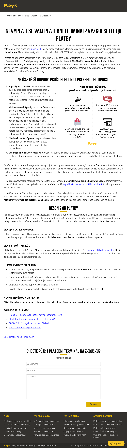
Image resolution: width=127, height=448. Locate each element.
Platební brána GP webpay (105, 431)
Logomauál (21, 435)
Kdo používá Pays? (12, 424)
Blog (27, 15)
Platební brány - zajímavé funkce (107, 421)
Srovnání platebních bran (45, 431)
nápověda (51, 428)
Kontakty (26, 424)
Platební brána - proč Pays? (16, 428)
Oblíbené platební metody (75, 428)
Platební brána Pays (12, 15)
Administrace (39, 435)
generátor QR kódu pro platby (100, 250)
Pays (10, 6)
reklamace (84, 424)
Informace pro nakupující (74, 421)
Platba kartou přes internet (104, 428)
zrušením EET (36, 48)
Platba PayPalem (114, 424)
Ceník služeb (39, 428)
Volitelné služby (100, 435)
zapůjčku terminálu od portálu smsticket (82, 184)
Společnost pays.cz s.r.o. (14, 421)
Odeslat (93, 404)
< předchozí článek (13, 336)
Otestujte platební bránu (44, 424)
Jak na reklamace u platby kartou (25, 327)
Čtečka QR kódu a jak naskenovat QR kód (29, 323)
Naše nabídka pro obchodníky (47, 421)
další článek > (30, 336)
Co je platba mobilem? (73, 431)
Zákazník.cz (104, 446)
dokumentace (53, 435)
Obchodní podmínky (12, 431)
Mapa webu (9, 435)
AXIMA (95, 446)
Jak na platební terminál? (75, 435)
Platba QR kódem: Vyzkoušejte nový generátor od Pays (35, 314)
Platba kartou (99, 424)
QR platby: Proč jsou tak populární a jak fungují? (32, 319)
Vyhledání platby (71, 424)
